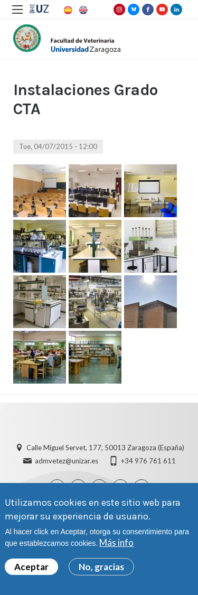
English (82, 10)
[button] (39, 190)
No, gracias (101, 566)
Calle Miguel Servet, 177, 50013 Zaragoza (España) (105, 447)
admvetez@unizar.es (66, 461)
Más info (116, 542)
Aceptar (31, 566)
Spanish (67, 10)
